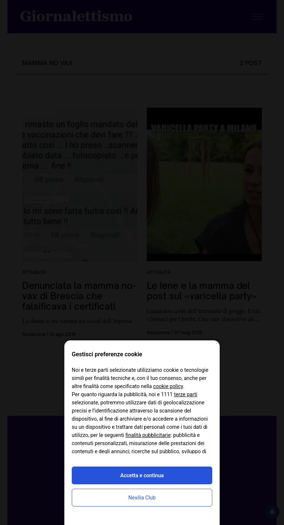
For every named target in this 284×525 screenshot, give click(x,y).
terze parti (185, 394)
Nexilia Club (142, 498)
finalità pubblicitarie (147, 435)
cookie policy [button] (168, 386)
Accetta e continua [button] (141, 475)
